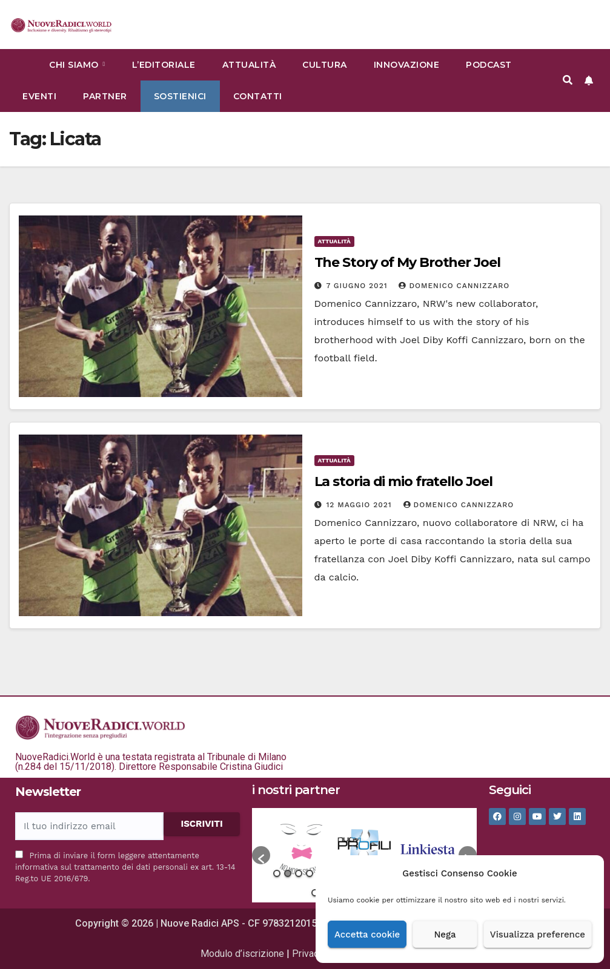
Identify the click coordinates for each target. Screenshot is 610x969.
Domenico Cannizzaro (454, 285)
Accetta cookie (367, 934)
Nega (445, 934)
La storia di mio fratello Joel (403, 481)
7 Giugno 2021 (358, 285)
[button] (567, 80)
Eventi (39, 96)
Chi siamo (75, 64)
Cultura (324, 64)
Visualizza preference (537, 934)
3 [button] (298, 873)
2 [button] (287, 873)
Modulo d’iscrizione (242, 953)
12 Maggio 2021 (360, 505)
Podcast (489, 64)
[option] (301, 849)
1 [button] (276, 873)
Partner (105, 96)
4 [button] (309, 873)
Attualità (249, 64)
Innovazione (407, 64)
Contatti (257, 96)
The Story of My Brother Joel (407, 262)
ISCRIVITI (202, 823)
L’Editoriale (164, 64)
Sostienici (180, 96)
